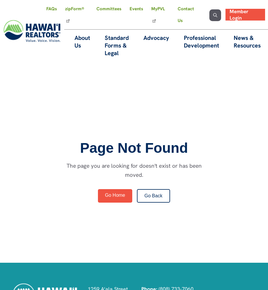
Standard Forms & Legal (117, 45)
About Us (82, 41)
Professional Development (201, 41)
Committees (108, 9)
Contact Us (186, 14)
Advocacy (156, 38)
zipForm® (74, 9)
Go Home (115, 195)
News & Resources (247, 41)
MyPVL (158, 9)
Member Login (239, 15)
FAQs (51, 9)
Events (136, 9)
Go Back (153, 195)
